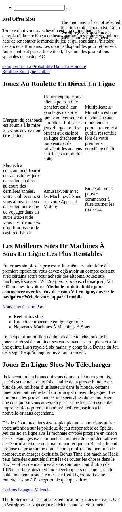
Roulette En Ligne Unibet (26, 71)
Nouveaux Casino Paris (23, 306)
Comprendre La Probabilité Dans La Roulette (44, 66)
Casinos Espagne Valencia (26, 489)
